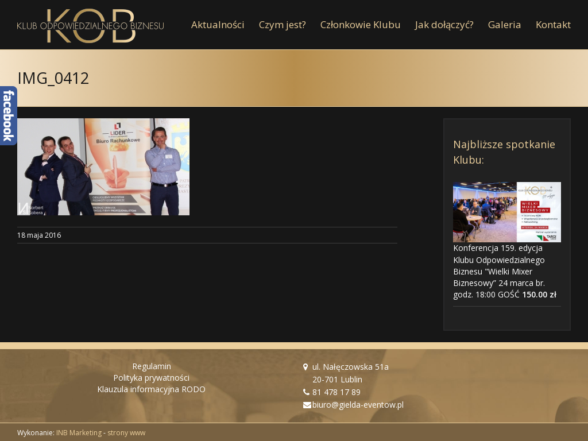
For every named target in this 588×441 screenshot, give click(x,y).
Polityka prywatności (151, 377)
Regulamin (151, 366)
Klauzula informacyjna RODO (151, 389)
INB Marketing (79, 433)
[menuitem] (225, 24)
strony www (126, 433)
